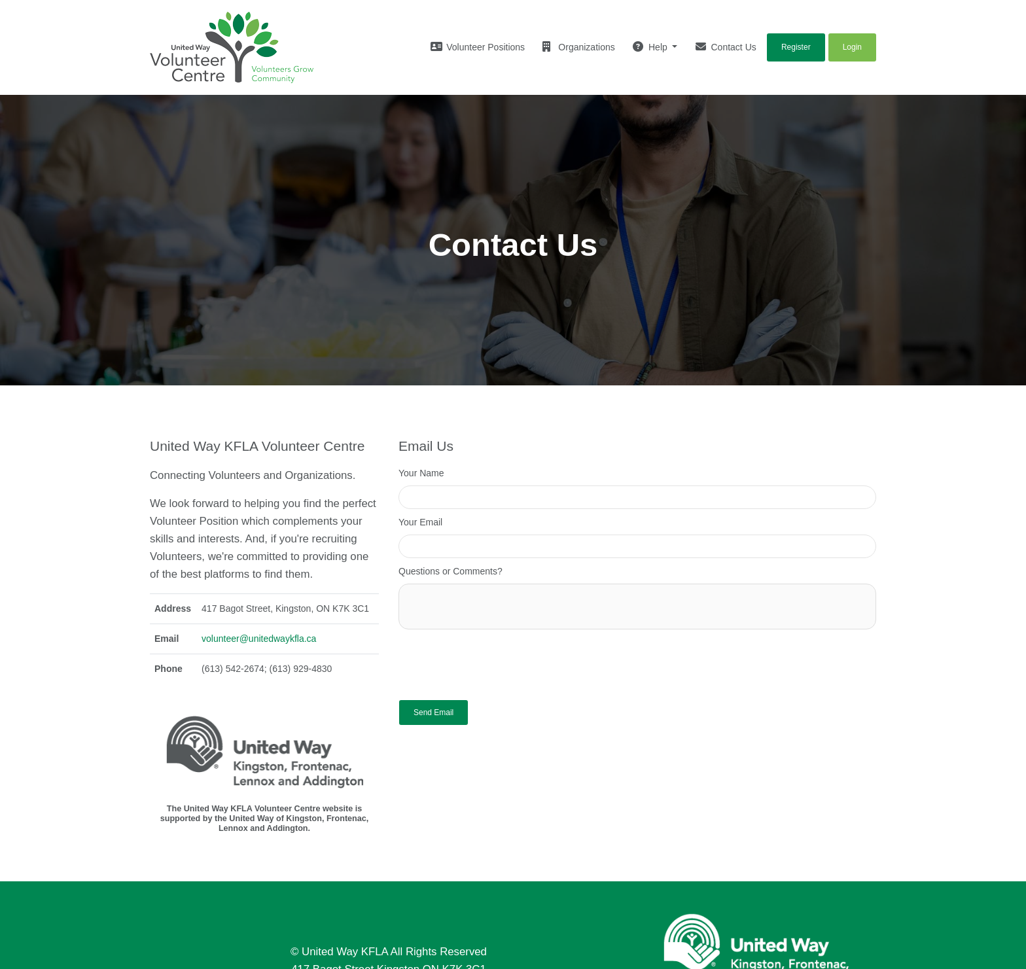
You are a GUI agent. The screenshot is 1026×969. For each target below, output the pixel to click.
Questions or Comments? (450, 571)
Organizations (578, 46)
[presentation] (497, 661)
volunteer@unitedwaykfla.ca (259, 638)
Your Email (420, 522)
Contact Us (726, 46)
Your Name (421, 473)
